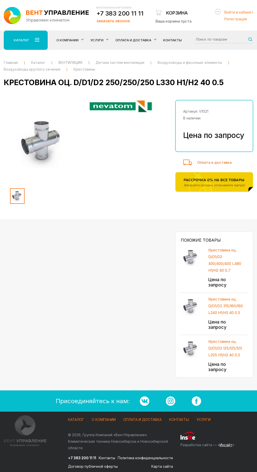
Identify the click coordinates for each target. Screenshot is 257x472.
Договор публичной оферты (93, 466)
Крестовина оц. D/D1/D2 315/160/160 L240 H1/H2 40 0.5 (225, 306)
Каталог (76, 420)
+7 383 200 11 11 (120, 13)
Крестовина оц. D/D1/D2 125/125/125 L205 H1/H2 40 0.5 (225, 348)
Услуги (204, 420)
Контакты (172, 40)
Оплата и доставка (214, 162)
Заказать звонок (113, 21)
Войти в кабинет (238, 12)
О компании (104, 420)
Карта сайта (162, 466)
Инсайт (226, 445)
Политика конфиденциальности (145, 458)
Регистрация (235, 19)
